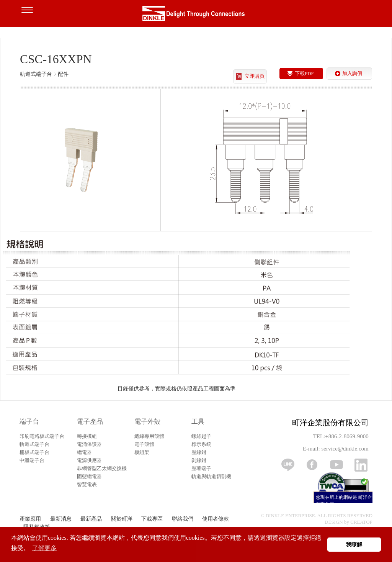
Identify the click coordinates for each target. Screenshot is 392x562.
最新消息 (61, 519)
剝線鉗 (198, 460)
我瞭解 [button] (354, 544)
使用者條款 (215, 519)
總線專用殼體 (149, 436)
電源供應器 (89, 460)
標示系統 (201, 444)
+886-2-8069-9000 (346, 436)
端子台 (29, 421)
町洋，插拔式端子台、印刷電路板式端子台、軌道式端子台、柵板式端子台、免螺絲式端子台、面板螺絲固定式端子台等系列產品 (196, 15)
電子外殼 (147, 421)
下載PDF (304, 73)
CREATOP (361, 522)
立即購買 (255, 76)
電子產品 (90, 421)
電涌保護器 (89, 444)
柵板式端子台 (34, 452)
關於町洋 (121, 519)
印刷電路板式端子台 (42, 436)
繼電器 (84, 452)
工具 (197, 421)
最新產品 (91, 519)
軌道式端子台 (34, 444)
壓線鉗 (198, 452)
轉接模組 (87, 436)
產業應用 (30, 519)
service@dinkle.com (344, 449)
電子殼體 (144, 444)
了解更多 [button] (44, 548)
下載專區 (152, 519)
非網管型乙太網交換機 (102, 468)
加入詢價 (352, 73)
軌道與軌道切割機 (211, 476)
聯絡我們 (182, 519)
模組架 (141, 452)
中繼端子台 (32, 460)
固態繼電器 (89, 476)
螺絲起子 (201, 436)
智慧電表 (87, 484)
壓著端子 (201, 468)
